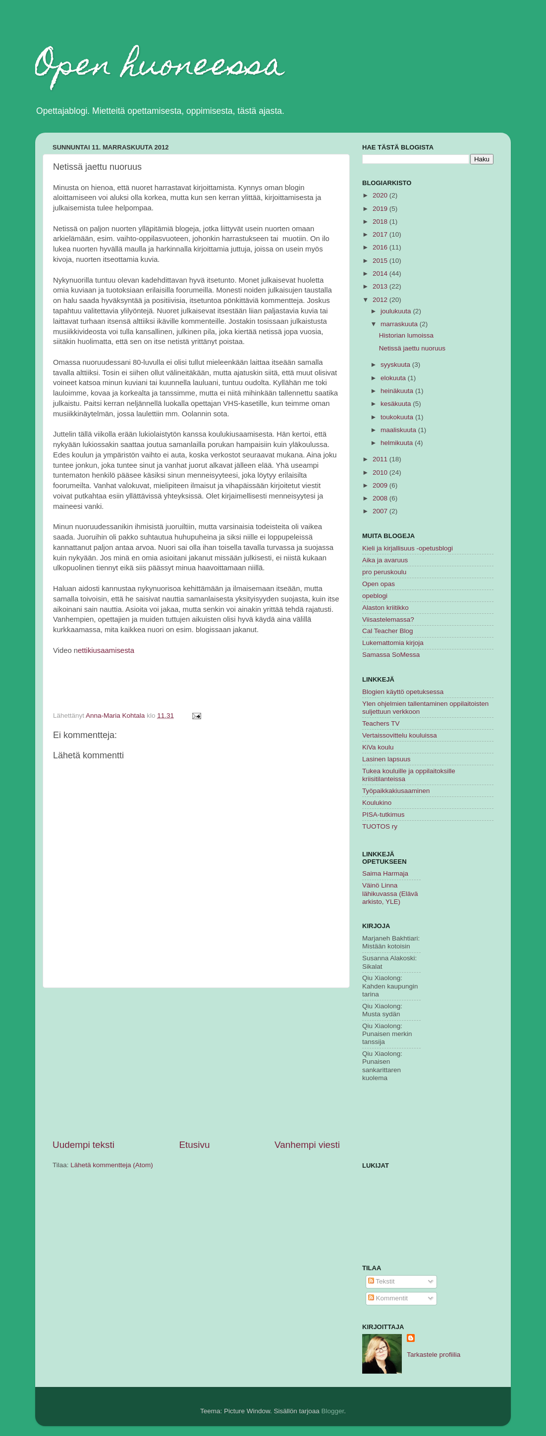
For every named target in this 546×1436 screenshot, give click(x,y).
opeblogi (374, 595)
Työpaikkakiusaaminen (396, 790)
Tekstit (381, 1281)
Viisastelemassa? (388, 619)
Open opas (378, 584)
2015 (381, 260)
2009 (381, 485)
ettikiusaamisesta (106, 650)
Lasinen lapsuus (386, 759)
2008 (381, 498)
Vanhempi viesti (307, 1144)
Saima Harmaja (385, 873)
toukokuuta (398, 417)
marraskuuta (400, 324)
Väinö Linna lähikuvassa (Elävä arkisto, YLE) (390, 893)
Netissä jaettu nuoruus (412, 348)
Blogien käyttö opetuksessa (402, 691)
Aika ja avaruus (385, 560)
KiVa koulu (378, 747)
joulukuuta (397, 311)
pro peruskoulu (384, 572)
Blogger (333, 1411)
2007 (381, 511)
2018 (381, 221)
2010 (381, 472)
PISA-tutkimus (383, 814)
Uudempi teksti (83, 1144)
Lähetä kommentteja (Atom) (111, 1165)
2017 (381, 234)
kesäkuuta (397, 403)
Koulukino (376, 802)
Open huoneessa (159, 67)
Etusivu (194, 1144)
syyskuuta (396, 364)
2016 (381, 247)
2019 (381, 208)
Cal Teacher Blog (387, 631)
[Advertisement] (196, 1063)
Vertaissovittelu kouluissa (399, 735)
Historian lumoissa (406, 335)
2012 (381, 299)
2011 (381, 459)
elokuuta (394, 378)
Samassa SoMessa (391, 654)
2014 (381, 273)
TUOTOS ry (379, 826)
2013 (381, 286)
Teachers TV (381, 723)
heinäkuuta (398, 391)
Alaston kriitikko (385, 607)
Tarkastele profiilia (433, 1354)
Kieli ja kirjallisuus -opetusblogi (407, 548)
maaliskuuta (399, 430)
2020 (381, 195)
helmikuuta (398, 442)
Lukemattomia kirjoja (393, 642)
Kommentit (388, 1298)
